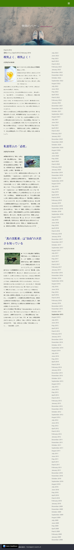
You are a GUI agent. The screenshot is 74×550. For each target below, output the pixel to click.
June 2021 (55, 122)
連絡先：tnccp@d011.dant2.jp (31, 547)
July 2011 (55, 453)
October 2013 (56, 378)
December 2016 (57, 273)
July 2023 (55, 53)
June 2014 (55, 356)
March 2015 (56, 331)
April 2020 (55, 161)
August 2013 (56, 384)
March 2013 (56, 398)
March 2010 (56, 498)
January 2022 (56, 103)
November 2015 (57, 309)
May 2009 (55, 526)
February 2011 (57, 467)
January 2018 (56, 236)
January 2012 (56, 437)
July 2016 (55, 286)
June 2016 (55, 289)
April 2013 (55, 395)
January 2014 (56, 370)
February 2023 (57, 67)
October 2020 (56, 144)
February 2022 (57, 100)
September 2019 (57, 181)
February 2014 (57, 367)
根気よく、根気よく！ (17, 57)
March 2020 (56, 164)
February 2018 (57, 234)
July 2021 (55, 119)
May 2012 (55, 426)
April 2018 (55, 228)
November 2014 (57, 342)
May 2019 (55, 192)
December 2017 (57, 239)
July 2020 (55, 153)
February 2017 (57, 267)
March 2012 (56, 431)
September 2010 (57, 481)
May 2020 (55, 158)
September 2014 (57, 348)
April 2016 (55, 295)
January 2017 (56, 270)
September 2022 (57, 81)
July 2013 (55, 387)
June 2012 (55, 423)
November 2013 (57, 375)
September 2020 (57, 147)
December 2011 (57, 439)
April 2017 (55, 261)
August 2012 (56, 417)
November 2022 (57, 75)
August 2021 (56, 117)
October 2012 (56, 412)
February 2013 (57, 401)
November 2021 (57, 108)
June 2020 (55, 156)
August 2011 (56, 451)
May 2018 (55, 225)
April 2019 (55, 195)
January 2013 (56, 403)
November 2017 (57, 242)
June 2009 (55, 523)
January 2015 (56, 336)
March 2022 (56, 97)
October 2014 (56, 345)
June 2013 (55, 389)
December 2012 (57, 406)
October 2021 (56, 111)
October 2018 (56, 211)
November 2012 (57, 409)
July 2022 (55, 86)
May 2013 (55, 392)
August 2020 (56, 150)
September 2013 (57, 381)
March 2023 (56, 64)
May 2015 (55, 325)
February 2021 (57, 133)
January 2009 (56, 537)
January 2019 (56, 203)
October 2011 (56, 445)
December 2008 (57, 540)
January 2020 (56, 170)
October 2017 (56, 245)
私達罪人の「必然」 (16, 146)
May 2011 (55, 459)
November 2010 (57, 476)
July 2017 (55, 253)
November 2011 (57, 442)
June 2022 (55, 89)
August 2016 (56, 284)
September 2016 (57, 281)
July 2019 (55, 186)
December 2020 (57, 139)
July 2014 (55, 353)
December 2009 (57, 506)
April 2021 (55, 128)
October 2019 (56, 178)
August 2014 (56, 350)
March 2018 (56, 231)
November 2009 (57, 509)
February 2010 (57, 501)
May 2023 (55, 58)
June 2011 (55, 456)
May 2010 (55, 492)
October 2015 (56, 311)
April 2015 (55, 328)
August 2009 (56, 517)
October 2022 (56, 78)
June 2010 (55, 489)
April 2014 (55, 361)
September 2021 (57, 114)
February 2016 (57, 300)
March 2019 (56, 197)
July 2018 (55, 220)
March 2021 (56, 131)
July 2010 (55, 487)
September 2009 (57, 515)
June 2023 (55, 56)
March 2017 (56, 264)
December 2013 (57, 373)
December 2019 (57, 172)
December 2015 (57, 306)
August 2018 (56, 217)
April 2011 (55, 462)
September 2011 (57, 448)
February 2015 (57, 334)
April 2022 (55, 94)
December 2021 (57, 106)
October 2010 (56, 478)
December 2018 (57, 206)
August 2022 (56, 83)
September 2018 (57, 214)
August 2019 (56, 183)
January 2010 (56, 503)
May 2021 (55, 125)
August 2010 (56, 484)
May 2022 (55, 92)
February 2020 (57, 167)
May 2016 (55, 292)
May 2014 (55, 359)
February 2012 (57, 434)
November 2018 (57, 209)
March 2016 (56, 298)
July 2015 (55, 320)
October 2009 (56, 512)
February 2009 (57, 534)
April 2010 (55, 495)
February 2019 (57, 200)
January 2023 (56, 69)
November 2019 (57, 175)
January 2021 (56, 136)
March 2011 (56, 464)
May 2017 (55, 259)
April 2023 (55, 61)
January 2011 (56, 470)
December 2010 (57, 473)
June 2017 (55, 256)
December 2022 (57, 72)
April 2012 (55, 428)
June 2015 (55, 323)
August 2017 (56, 250)
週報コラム (7, 53)
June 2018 (55, 222)
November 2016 (57, 275)
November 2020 (57, 142)
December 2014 (57, 339)
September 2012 (57, 414)
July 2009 (55, 520)
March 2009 (56, 531)
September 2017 (57, 247)
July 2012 (55, 420)
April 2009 (55, 528)
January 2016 (56, 303)
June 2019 (55, 189)
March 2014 (56, 364)
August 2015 (56, 317)
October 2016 (56, 278)
